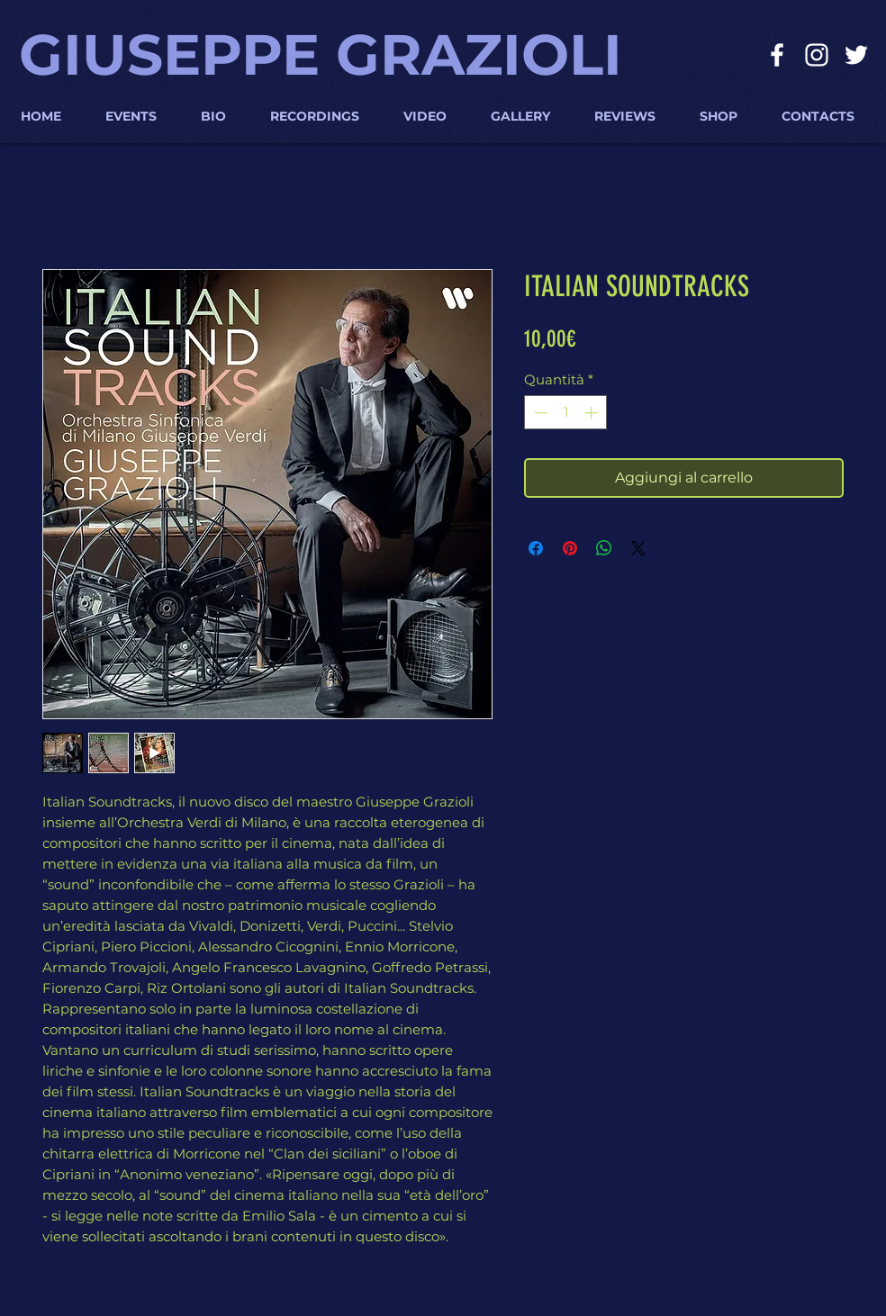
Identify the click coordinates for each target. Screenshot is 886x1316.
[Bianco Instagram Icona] (816, 55)
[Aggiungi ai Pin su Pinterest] (570, 548)
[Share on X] (638, 548)
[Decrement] (539, 412)
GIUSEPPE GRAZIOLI (320, 54)
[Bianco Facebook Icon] (777, 55)
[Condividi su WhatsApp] (604, 548)
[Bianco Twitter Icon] (856, 55)
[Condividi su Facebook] (536, 548)
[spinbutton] (566, 412)
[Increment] (593, 412)
